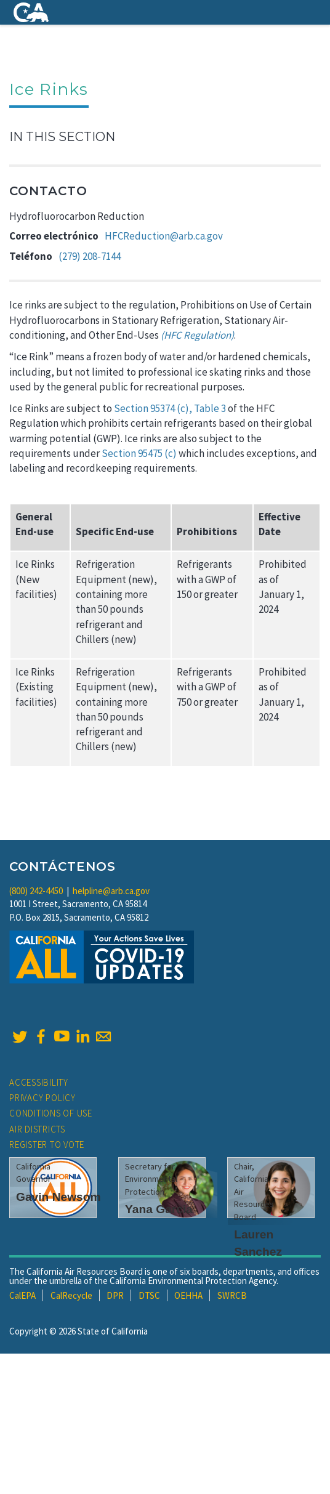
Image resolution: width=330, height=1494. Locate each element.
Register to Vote (46, 1144)
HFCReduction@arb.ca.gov (164, 236)
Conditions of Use (50, 1113)
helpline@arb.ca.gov (111, 891)
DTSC (149, 1295)
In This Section (62, 136)
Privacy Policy (42, 1098)
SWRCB (232, 1295)
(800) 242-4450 (36, 891)
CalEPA (22, 1295)
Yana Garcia (159, 1209)
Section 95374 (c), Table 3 (170, 408)
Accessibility (38, 1082)
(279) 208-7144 (89, 256)
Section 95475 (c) (139, 453)
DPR (115, 1295)
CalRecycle (71, 1295)
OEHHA (188, 1295)
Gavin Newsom (58, 1196)
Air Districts (37, 1129)
